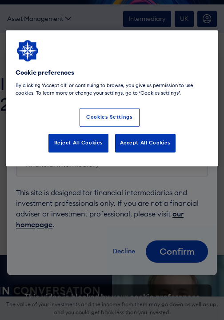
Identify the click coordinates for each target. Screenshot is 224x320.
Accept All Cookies (145, 143)
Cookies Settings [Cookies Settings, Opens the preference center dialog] (109, 117)
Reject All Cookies (78, 143)
